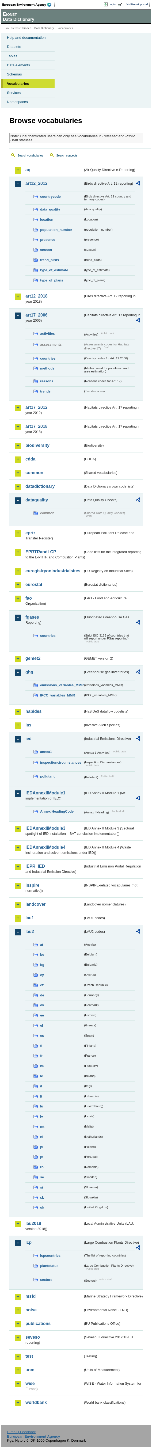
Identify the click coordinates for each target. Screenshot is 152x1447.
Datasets (14, 47)
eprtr (30, 533)
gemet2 (32, 658)
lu (41, 1106)
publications (38, 1323)
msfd (30, 1296)
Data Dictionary (44, 28)
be (42, 955)
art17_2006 (36, 315)
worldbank (36, 1402)
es (42, 1036)
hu (42, 1066)
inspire (32, 885)
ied (28, 738)
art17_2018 (36, 426)
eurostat (33, 584)
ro (42, 1167)
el (41, 1025)
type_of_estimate (54, 270)
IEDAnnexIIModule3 (45, 828)
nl (41, 1137)
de (42, 995)
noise (31, 1310)
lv (41, 1116)
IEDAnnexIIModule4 (45, 847)
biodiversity (37, 445)
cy (42, 975)
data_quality (50, 209)
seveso (32, 1337)
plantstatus (49, 1266)
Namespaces (17, 102)
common (34, 472)
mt (42, 1127)
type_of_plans (51, 280)
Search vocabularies (30, 155)
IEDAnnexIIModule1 (45, 793)
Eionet (26, 28)
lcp (28, 1242)
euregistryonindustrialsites (52, 571)
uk (42, 1207)
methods (47, 368)
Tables (12, 56)
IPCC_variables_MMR (57, 695)
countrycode (50, 197)
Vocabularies (18, 84)
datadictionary (40, 486)
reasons (46, 381)
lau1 (29, 918)
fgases (32, 617)
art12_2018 (36, 296)
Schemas (14, 74)
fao (28, 598)
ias (28, 725)
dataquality (36, 500)
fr (41, 1056)
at (41, 945)
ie (41, 1076)
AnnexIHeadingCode (57, 811)
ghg (29, 672)
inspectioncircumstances (60, 762)
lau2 (29, 931)
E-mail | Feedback (21, 1432)
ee (42, 1015)
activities (47, 334)
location (46, 220)
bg (42, 965)
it (41, 1086)
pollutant (47, 776)
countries (48, 358)
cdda (30, 459)
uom (30, 1370)
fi (41, 1046)
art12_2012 (36, 183)
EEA (28, 4)
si (41, 1187)
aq (28, 169)
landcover (35, 904)
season (46, 250)
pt (41, 1157)
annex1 (46, 752)
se (42, 1177)
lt (41, 1096)
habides (33, 711)
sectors (46, 1280)
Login (112, 4)
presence (47, 240)
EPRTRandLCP (40, 552)
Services (14, 93)
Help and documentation (26, 38)
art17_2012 (36, 407)
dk (42, 1005)
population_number (56, 230)
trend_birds (49, 260)
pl (41, 1147)
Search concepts (66, 155)
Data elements (18, 65)
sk (42, 1197)
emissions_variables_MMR (61, 685)
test (29, 1356)
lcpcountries (50, 1256)
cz (42, 985)
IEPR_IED (35, 866)
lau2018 (33, 1223)
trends (45, 391)
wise (30, 1383)
